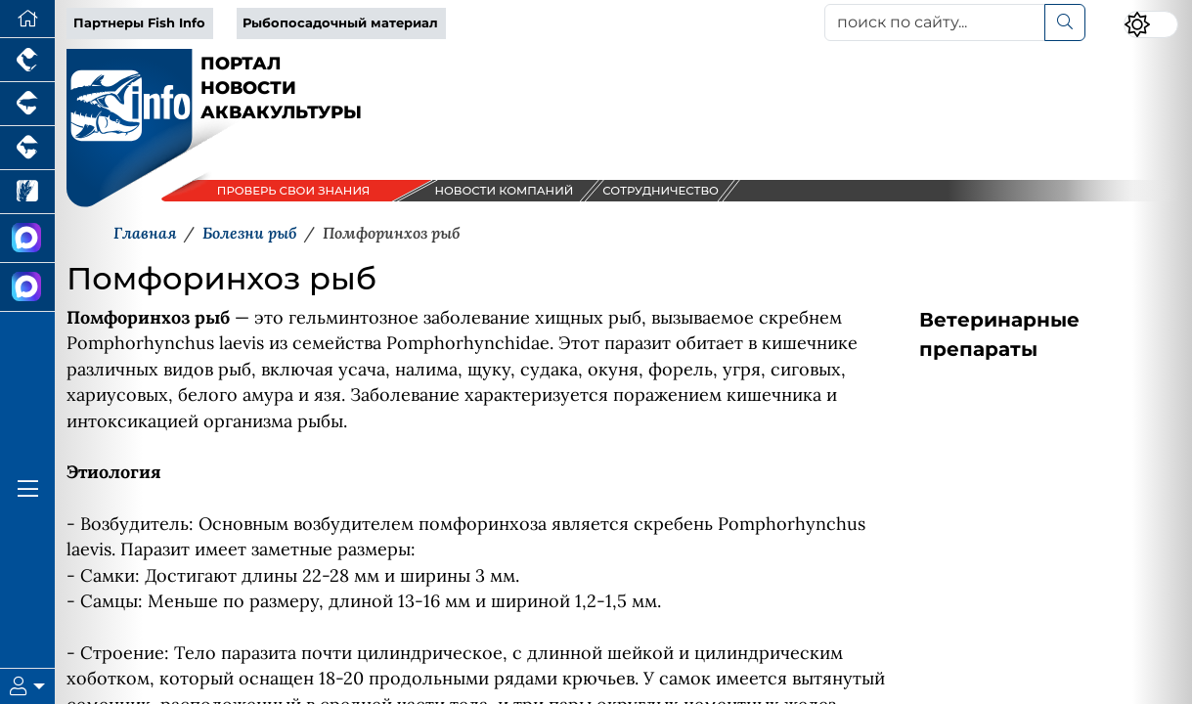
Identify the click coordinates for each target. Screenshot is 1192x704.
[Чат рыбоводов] (27, 287)
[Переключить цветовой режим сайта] (1151, 24)
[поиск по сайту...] (934, 22)
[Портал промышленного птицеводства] (27, 60)
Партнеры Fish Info (139, 23)
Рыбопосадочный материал (340, 23)
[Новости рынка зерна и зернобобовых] (27, 192)
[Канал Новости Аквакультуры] (27, 238)
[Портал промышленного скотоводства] (27, 148)
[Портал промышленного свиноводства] (27, 104)
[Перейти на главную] (27, 19)
